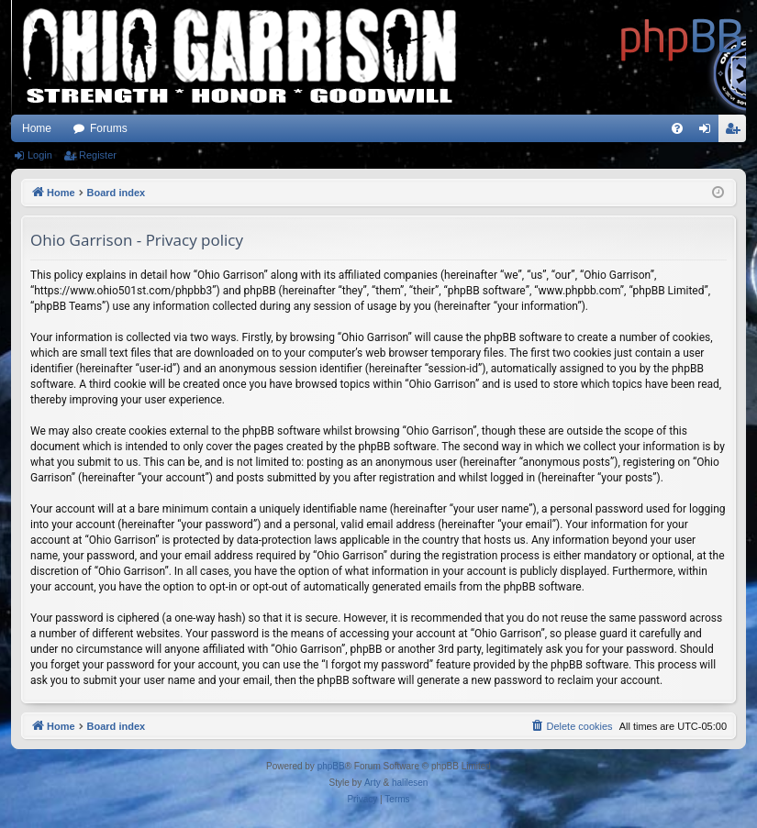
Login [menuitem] (708, 132)
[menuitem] (677, 128)
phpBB (331, 766)
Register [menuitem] (736, 132)
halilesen (410, 783)
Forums (109, 128)
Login (40, 154)
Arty (372, 783)
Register (98, 154)
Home (36, 128)
